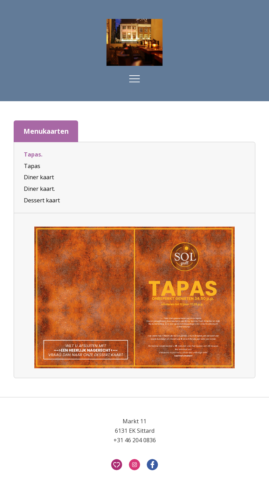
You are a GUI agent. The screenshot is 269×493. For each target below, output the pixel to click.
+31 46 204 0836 (134, 440)
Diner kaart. (39, 189)
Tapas (32, 166)
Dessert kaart (42, 200)
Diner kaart (39, 177)
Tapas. (33, 154)
